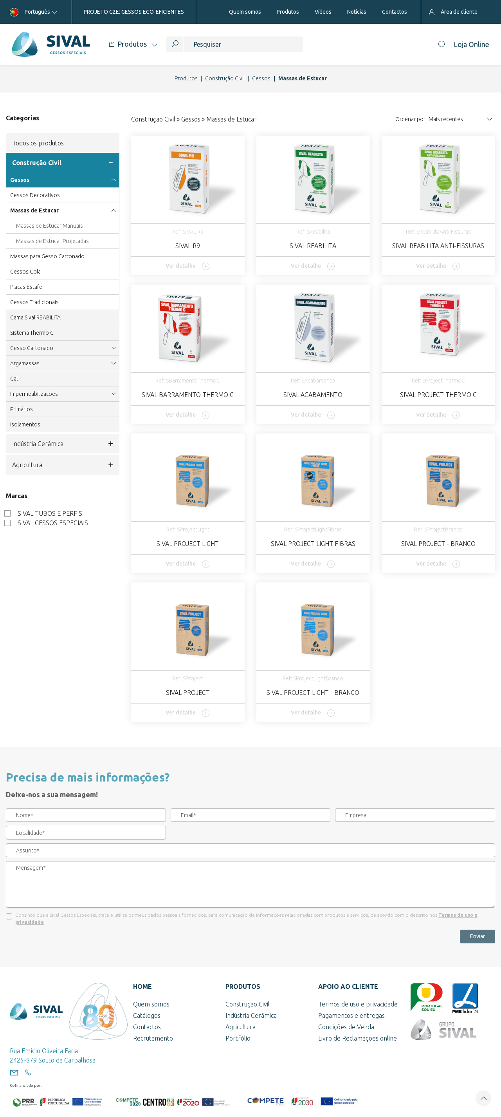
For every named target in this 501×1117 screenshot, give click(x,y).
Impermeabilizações (62, 394)
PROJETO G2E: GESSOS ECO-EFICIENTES (134, 12)
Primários (21, 409)
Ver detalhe (188, 266)
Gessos (261, 78)
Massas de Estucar (62, 210)
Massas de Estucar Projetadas (52, 241)
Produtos (186, 78)
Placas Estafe (26, 287)
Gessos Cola (25, 271)
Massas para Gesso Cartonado (47, 256)
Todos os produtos (38, 143)
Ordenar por (410, 119)
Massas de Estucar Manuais (49, 226)
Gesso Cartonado (62, 348)
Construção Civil (225, 78)
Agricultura (62, 464)
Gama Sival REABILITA (35, 317)
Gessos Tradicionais (34, 302)
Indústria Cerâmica (62, 443)
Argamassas (62, 363)
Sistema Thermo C (32, 333)
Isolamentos (25, 424)
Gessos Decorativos (35, 195)
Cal (14, 378)
